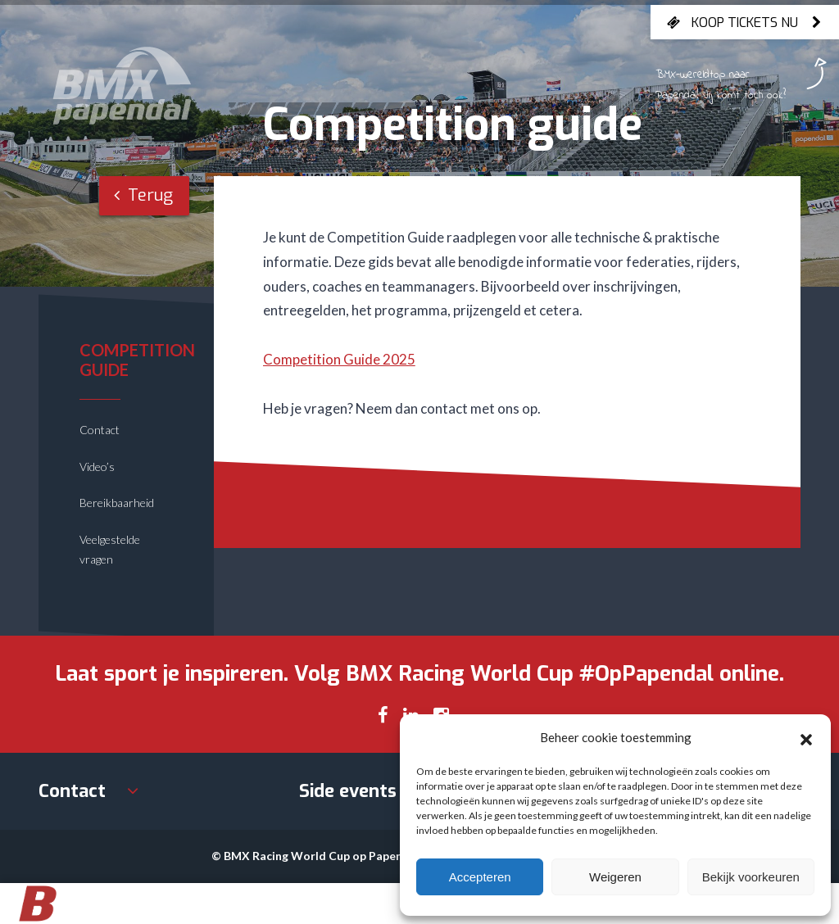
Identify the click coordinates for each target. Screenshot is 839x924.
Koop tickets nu (745, 22)
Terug (143, 195)
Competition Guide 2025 (339, 359)
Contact (99, 430)
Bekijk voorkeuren (751, 877)
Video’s (97, 466)
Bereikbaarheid (116, 503)
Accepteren (480, 877)
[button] (806, 737)
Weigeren (615, 877)
